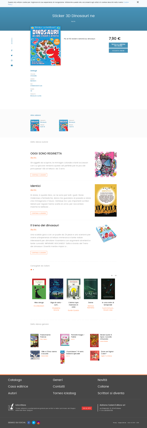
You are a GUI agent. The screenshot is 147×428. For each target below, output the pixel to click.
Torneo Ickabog (64, 393)
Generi (58, 380)
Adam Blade (104, 341)
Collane (103, 386)
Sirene (90, 302)
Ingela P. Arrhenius (106, 356)
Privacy (115, 422)
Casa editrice (18, 386)
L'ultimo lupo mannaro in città (74, 305)
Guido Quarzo (73, 310)
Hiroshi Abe (107, 310)
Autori (12, 393)
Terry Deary (43, 339)
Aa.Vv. (73, 21)
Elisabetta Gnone (56, 309)
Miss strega (39, 302)
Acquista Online (118, 50)
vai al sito (87, 408)
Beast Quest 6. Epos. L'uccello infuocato (106, 337)
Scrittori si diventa (111, 393)
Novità (102, 380)
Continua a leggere (39, 175)
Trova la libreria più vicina (118, 45)
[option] (39, 293)
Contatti (59, 386)
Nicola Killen (44, 356)
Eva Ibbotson (39, 306)
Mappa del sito (122, 422)
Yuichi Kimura (107, 308)
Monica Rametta (90, 307)
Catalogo (15, 380)
